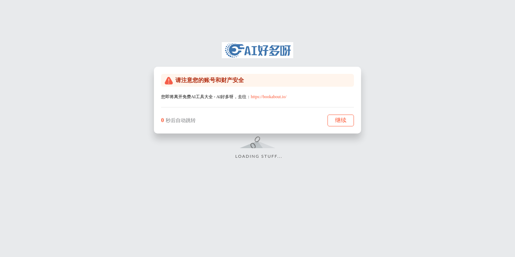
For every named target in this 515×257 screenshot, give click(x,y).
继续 (340, 120)
